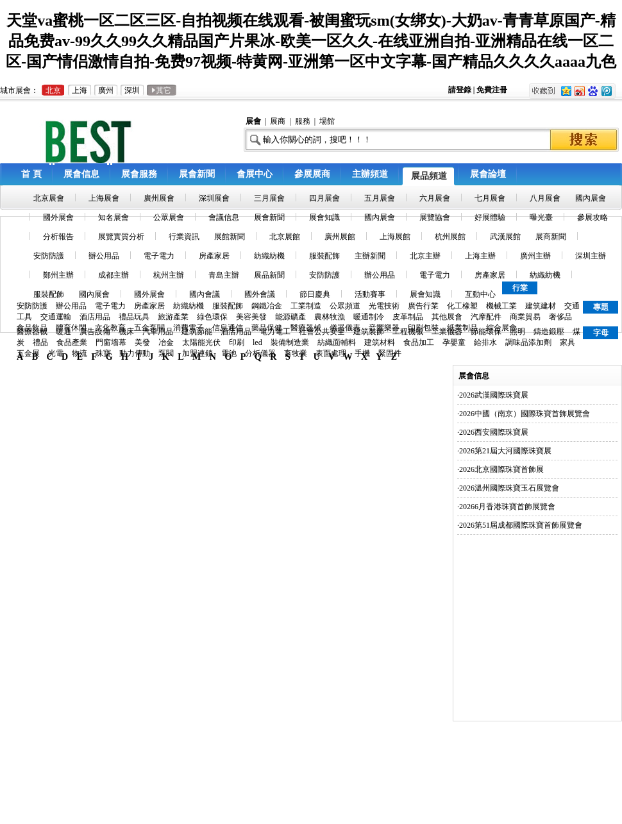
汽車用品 (157, 331)
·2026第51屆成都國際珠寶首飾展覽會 (519, 525)
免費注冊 (491, 89)
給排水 (485, 342)
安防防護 (32, 305)
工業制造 (305, 305)
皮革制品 (407, 316)
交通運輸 (55, 316)
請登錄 (460, 89)
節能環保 (486, 331)
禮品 (40, 342)
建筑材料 (379, 342)
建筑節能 (196, 331)
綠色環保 (212, 316)
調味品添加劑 (528, 342)
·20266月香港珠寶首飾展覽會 (506, 506)
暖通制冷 (368, 316)
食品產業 (71, 342)
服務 (302, 121)
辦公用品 (71, 305)
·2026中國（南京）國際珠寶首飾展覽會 (523, 413)
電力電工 (275, 331)
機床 (126, 331)
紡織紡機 (188, 305)
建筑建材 (540, 305)
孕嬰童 (454, 342)
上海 (79, 90)
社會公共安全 (322, 331)
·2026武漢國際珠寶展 (492, 395)
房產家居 (149, 305)
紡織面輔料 (336, 342)
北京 (53, 90)
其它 (161, 90)
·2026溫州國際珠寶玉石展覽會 (508, 487)
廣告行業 (423, 305)
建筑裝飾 (368, 331)
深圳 (132, 90)
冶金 (166, 342)
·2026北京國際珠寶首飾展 (500, 469)
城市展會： (19, 90)
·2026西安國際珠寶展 (492, 432)
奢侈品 (560, 316)
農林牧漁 (329, 316)
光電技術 (384, 305)
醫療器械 (32, 331)
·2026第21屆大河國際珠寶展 (504, 450)
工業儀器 (447, 331)
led (257, 342)
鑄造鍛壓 (549, 331)
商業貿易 (525, 316)
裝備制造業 (290, 342)
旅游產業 (173, 316)
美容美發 (251, 316)
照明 (517, 331)
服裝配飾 (227, 305)
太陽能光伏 (201, 342)
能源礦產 (290, 316)
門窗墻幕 (111, 342)
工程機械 (407, 331)
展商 (277, 121)
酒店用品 (95, 316)
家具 (567, 342)
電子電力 (110, 305)
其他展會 (447, 316)
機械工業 (501, 305)
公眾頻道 (345, 305)
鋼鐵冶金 (266, 305)
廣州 (105, 90)
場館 (327, 121)
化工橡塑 (462, 305)
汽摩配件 (486, 316)
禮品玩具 (134, 316)
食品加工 (418, 342)
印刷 (236, 342)
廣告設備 (95, 331)
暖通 (63, 331)
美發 (142, 342)
